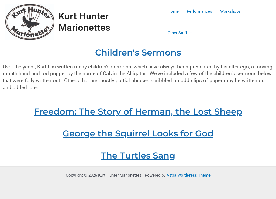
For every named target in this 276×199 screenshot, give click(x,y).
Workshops (230, 11)
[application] (189, 33)
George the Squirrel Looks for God (138, 133)
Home (173, 11)
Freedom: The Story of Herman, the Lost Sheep (138, 111)
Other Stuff (180, 33)
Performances (199, 11)
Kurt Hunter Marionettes (84, 22)
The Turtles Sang (138, 155)
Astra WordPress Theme (189, 175)
